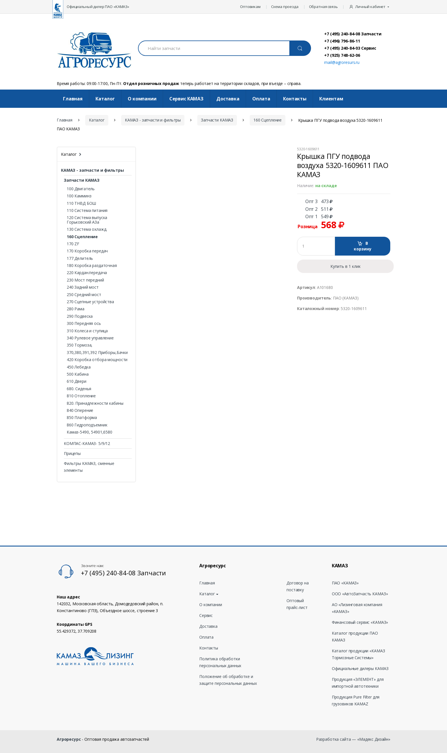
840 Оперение (80, 410)
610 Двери (76, 381)
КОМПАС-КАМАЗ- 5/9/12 (87, 443)
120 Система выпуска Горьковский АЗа (87, 219)
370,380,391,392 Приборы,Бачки (97, 352)
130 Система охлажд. (87, 229)
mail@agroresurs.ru (341, 62)
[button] (369, 6)
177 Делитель (80, 258)
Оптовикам (250, 6)
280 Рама (75, 308)
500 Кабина (78, 374)
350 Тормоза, (79, 345)
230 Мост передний (85, 280)
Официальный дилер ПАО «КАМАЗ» (98, 6)
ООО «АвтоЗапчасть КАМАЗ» (360, 593)
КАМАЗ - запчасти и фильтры (153, 120)
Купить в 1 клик (345, 266)
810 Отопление (81, 395)
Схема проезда (284, 6)
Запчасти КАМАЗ (217, 120)
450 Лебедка (78, 367)
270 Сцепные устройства (90, 301)
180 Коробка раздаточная (92, 265)
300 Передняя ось (84, 323)
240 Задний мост (83, 287)
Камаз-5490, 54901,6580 (89, 432)
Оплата (261, 99)
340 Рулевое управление (90, 338)
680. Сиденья (79, 388)
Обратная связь (323, 6)
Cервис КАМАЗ (186, 99)
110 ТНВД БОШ (81, 203)
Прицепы (72, 453)
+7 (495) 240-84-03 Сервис (350, 48)
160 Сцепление (267, 120)
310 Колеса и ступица (87, 330)
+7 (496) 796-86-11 (342, 41)
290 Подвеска (80, 316)
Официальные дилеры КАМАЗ (360, 668)
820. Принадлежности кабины (95, 403)
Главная (73, 99)
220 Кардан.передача (87, 272)
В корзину (362, 246)
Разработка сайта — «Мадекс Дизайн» (353, 739)
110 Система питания (87, 210)
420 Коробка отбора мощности (97, 359)
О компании (142, 99)
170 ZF (73, 243)
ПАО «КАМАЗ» (345, 583)
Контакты (294, 99)
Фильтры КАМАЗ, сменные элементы (89, 467)
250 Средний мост (84, 294)
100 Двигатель (81, 188)
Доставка (227, 99)
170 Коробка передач (87, 251)
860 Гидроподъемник (87, 425)
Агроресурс (69, 739)
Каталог (105, 99)
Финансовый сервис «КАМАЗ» (360, 622)
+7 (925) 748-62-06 (342, 55)
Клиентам (331, 99)
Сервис (206, 615)
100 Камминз (79, 196)
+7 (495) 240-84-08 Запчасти (352, 34)
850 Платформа (82, 417)
